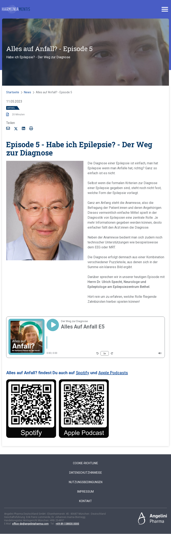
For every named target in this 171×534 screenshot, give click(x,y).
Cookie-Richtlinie (85, 463)
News (27, 92)
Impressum (85, 491)
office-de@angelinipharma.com (30, 523)
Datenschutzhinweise (85, 472)
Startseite (12, 92)
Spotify (82, 372)
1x (104, 353)
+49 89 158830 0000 (67, 523)
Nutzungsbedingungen (85, 482)
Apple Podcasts (113, 372)
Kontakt (85, 501)
